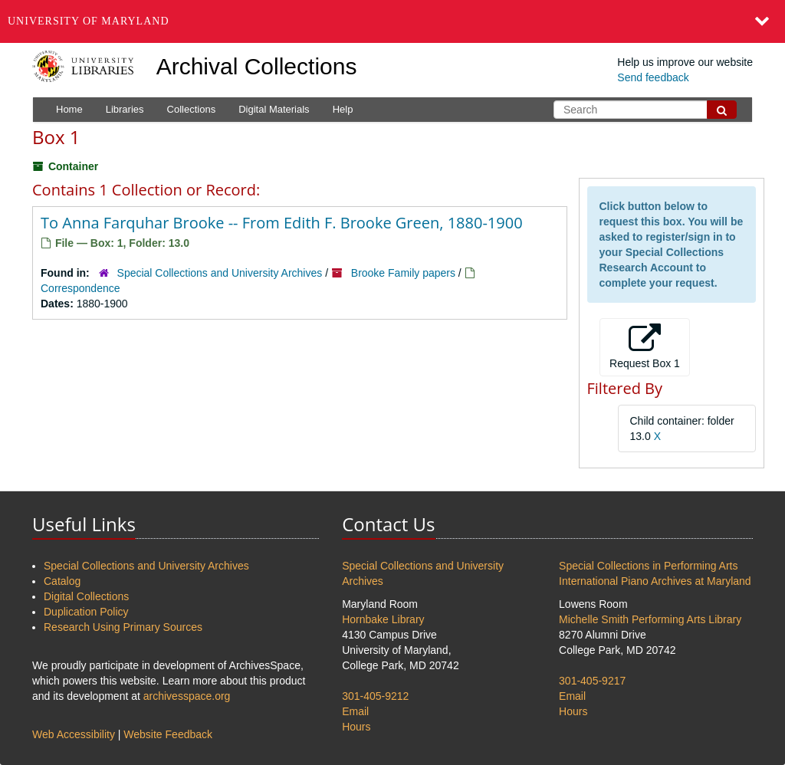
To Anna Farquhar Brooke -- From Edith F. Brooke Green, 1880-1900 (282, 222)
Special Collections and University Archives (220, 273)
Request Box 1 (644, 346)
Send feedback (652, 77)
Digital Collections (86, 596)
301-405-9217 (592, 681)
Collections (191, 109)
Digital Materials (273, 109)
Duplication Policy (86, 612)
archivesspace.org (187, 696)
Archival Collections (256, 66)
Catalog (62, 581)
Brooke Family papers (403, 273)
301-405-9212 (375, 696)
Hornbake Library (383, 619)
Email (355, 711)
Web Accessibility (73, 734)
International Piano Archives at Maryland (655, 581)
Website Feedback (167, 734)
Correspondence (80, 288)
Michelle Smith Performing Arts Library (650, 619)
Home (69, 109)
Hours (356, 727)
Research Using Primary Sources (123, 627)
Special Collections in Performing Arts (648, 566)
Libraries (125, 109)
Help (343, 109)
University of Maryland (88, 21)
